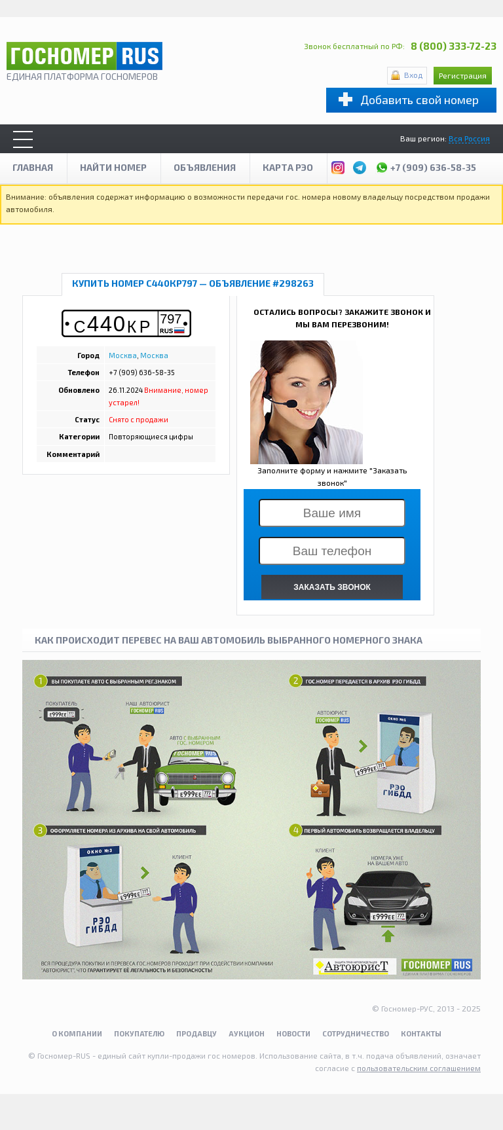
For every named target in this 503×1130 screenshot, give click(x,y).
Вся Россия (469, 138)
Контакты (421, 1033)
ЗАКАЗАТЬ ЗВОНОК (332, 587)
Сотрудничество (355, 1033)
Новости (293, 1033)
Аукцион (247, 1033)
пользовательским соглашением (419, 1067)
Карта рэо (288, 167)
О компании (77, 1033)
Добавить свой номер (419, 99)
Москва (123, 355)
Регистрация (463, 75)
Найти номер (113, 167)
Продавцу (196, 1033)
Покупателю (139, 1033)
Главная (32, 167)
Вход (413, 74)
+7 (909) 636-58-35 (425, 165)
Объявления (205, 167)
